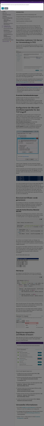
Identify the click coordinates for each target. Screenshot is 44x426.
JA (2, 8)
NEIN (6, 8)
